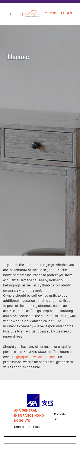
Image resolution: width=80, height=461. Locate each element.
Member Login (58, 13)
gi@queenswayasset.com (35, 357)
